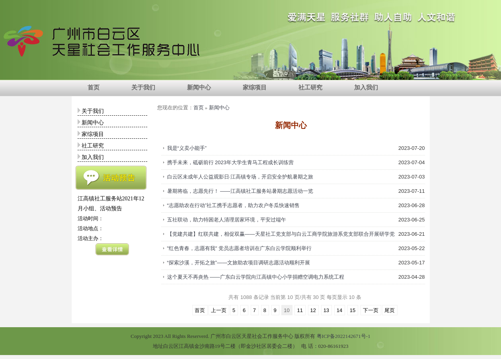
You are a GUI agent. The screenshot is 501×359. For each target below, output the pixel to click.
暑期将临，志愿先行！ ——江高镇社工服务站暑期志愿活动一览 (240, 191)
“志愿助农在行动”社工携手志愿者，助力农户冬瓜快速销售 (233, 205)
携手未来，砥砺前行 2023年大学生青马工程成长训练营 (230, 162)
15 (352, 310)
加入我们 (366, 87)
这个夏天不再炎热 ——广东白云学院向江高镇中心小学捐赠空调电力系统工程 (256, 277)
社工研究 (310, 87)
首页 (93, 87)
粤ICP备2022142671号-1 (343, 336)
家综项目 (255, 87)
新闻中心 (199, 87)
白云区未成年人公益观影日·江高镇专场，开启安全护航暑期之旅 (240, 177)
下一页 (370, 310)
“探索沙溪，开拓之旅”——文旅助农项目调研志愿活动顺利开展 (238, 263)
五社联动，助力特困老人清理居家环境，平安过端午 (226, 220)
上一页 (218, 310)
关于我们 (143, 87)
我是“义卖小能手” (187, 148)
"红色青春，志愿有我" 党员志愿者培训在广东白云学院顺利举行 (239, 248)
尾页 (389, 310)
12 (313, 310)
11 (299, 310)
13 (326, 310)
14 (339, 310)
